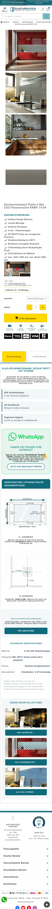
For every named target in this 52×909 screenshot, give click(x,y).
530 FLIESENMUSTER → (26, 762)
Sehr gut (39, 833)
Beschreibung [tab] (14, 356)
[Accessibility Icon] (45, 456)
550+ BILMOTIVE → (26, 733)
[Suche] (22, 16)
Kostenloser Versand (13, 826)
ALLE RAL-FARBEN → (26, 792)
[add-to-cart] (25, 318)
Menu (4, 9)
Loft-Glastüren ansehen (13, 2)
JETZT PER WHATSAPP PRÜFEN (26, 467)
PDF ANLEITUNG (26, 631)
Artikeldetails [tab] (40, 356)
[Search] (46, 16)
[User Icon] (42, 9)
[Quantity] (36, 307)
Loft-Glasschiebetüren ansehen (39, 2)
